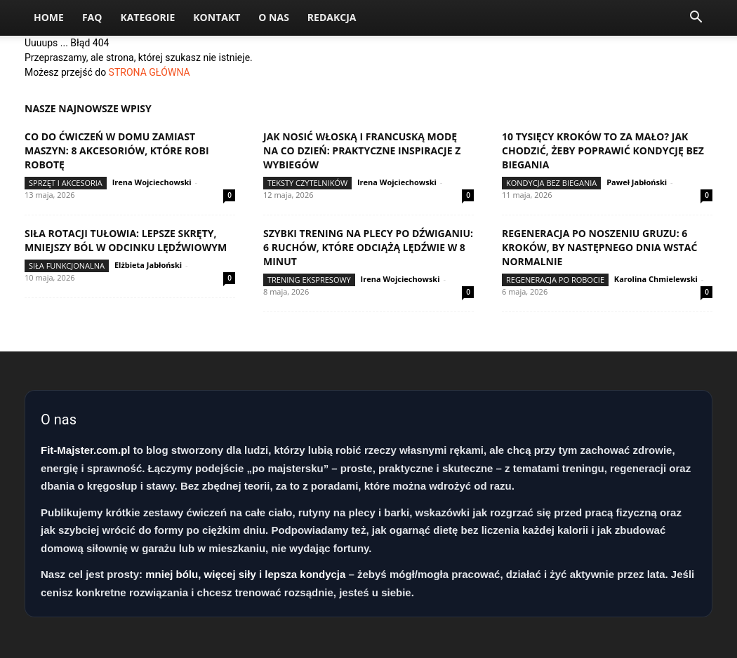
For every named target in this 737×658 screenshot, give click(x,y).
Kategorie (147, 17)
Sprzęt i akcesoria (65, 182)
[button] (695, 18)
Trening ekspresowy (309, 279)
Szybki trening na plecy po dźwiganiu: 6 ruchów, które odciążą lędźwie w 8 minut (368, 247)
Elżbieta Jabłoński (148, 265)
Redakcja (332, 17)
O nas (273, 17)
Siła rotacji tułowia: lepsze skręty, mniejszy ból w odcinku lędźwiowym (126, 240)
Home (49, 17)
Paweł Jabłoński (636, 182)
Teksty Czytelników (307, 182)
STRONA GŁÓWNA (149, 72)
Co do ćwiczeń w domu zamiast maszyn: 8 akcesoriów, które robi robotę (117, 150)
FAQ (92, 17)
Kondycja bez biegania (551, 182)
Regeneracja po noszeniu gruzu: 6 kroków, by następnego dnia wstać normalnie (599, 247)
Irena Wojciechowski (152, 182)
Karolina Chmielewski (656, 279)
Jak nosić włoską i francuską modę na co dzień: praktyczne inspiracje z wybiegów (361, 150)
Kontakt (216, 17)
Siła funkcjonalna (67, 265)
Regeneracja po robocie (555, 279)
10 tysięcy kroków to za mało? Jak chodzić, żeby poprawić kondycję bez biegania (603, 150)
